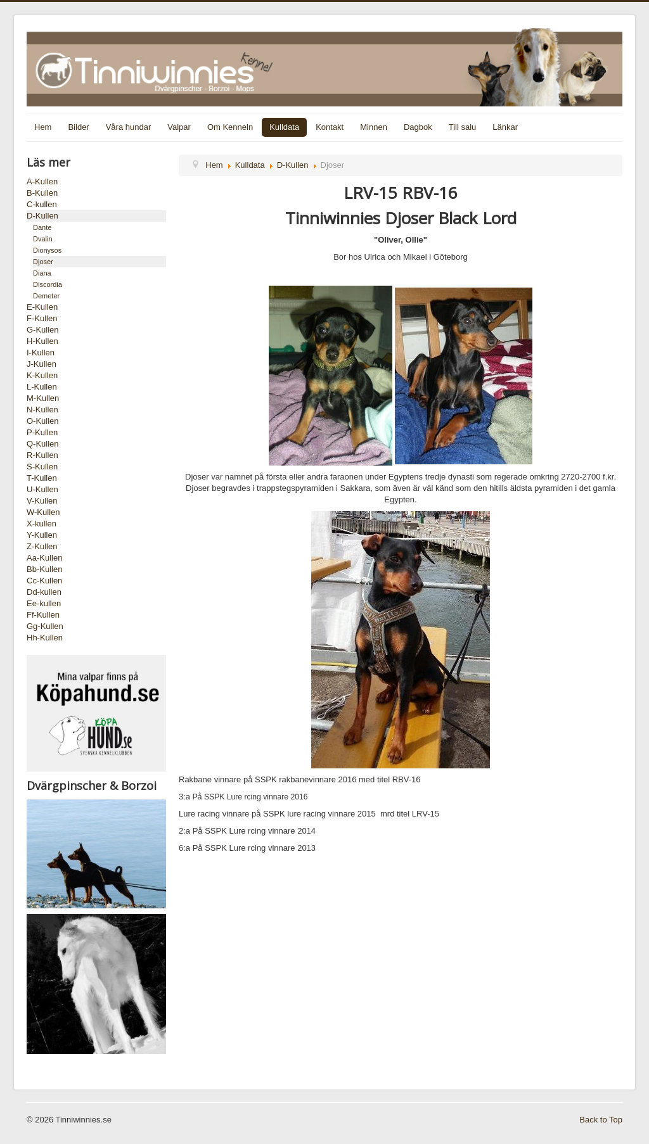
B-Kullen (42, 193)
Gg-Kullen (45, 626)
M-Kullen (43, 398)
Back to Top (600, 1119)
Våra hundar (128, 127)
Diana (42, 273)
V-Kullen (42, 500)
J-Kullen (41, 364)
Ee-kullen (44, 603)
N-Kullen (42, 409)
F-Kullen (42, 318)
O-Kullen (43, 421)
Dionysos (47, 250)
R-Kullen (42, 455)
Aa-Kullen (44, 557)
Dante (42, 227)
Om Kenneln (230, 127)
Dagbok (418, 127)
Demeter (46, 296)
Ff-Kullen (43, 615)
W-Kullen (43, 512)
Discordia (47, 284)
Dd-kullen (44, 592)
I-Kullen (41, 352)
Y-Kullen (42, 535)
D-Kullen (42, 215)
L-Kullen (42, 386)
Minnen (373, 127)
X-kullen (41, 523)
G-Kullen (43, 329)
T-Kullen (42, 478)
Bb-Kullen (44, 569)
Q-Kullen (43, 443)
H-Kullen (42, 341)
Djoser (43, 261)
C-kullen (42, 204)
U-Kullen (42, 489)
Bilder (78, 127)
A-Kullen (42, 181)
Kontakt (330, 127)
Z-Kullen (42, 546)
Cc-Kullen (44, 580)
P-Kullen (42, 432)
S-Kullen (42, 466)
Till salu (463, 127)
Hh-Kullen (45, 637)
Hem (42, 127)
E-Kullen (42, 307)
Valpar (179, 127)
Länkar (505, 127)
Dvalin (43, 239)
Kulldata (284, 127)
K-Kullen (42, 375)
